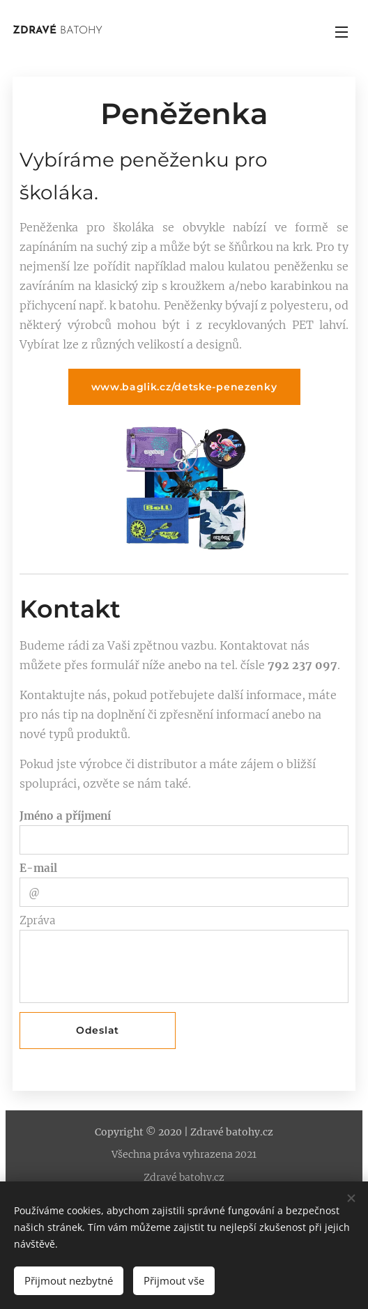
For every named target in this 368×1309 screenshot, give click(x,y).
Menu (341, 32)
